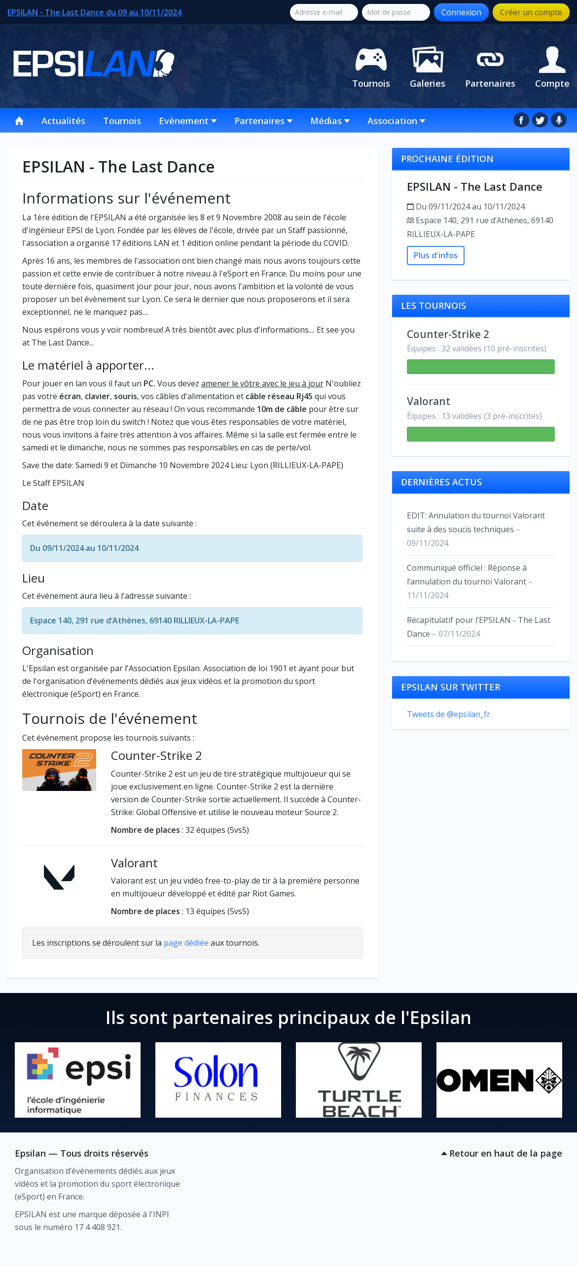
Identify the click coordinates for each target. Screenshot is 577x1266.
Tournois (371, 65)
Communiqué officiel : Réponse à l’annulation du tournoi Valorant (470, 581)
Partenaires (490, 65)
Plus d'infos (436, 255)
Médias (330, 121)
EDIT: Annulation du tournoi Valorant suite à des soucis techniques (476, 529)
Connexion (461, 12)
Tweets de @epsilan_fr (448, 714)
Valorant (134, 863)
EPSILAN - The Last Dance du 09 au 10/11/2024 (94, 12)
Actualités (63, 121)
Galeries (427, 65)
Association (396, 121)
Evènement (187, 121)
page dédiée (186, 942)
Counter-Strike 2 (156, 755)
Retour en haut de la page (501, 1153)
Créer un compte (531, 12)
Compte (552, 65)
